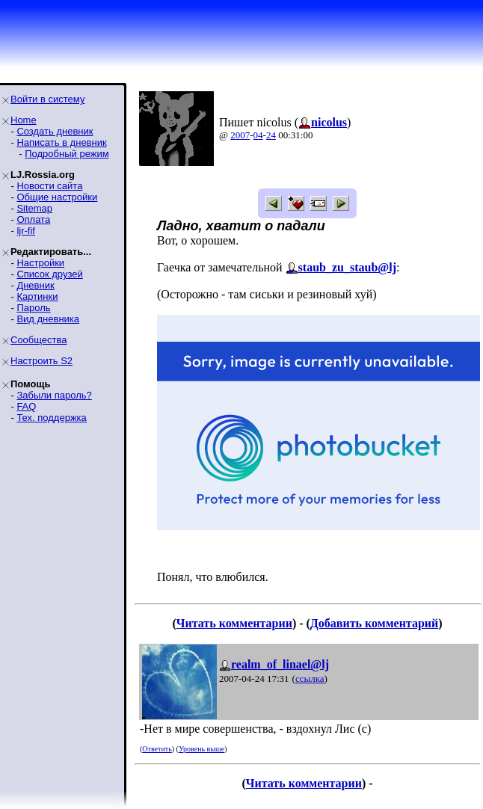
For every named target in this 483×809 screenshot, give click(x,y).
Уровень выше (201, 749)
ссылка (309, 678)
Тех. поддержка (51, 417)
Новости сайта (49, 185)
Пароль (33, 307)
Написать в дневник (61, 142)
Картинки (37, 296)
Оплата (33, 219)
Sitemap (34, 208)
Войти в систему (47, 99)
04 (258, 135)
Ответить (156, 749)
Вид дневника (47, 318)
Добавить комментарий (374, 623)
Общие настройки (56, 197)
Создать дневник (54, 131)
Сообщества (38, 339)
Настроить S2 (41, 360)
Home (23, 120)
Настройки (40, 262)
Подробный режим (66, 153)
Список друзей (49, 274)
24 (271, 135)
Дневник (35, 285)
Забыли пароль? (53, 395)
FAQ (26, 406)
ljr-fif (25, 230)
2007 (240, 135)
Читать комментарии (234, 623)
